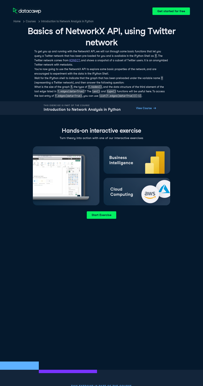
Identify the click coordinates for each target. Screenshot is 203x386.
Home (17, 21)
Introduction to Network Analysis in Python (67, 21)
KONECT (74, 60)
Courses (31, 21)
